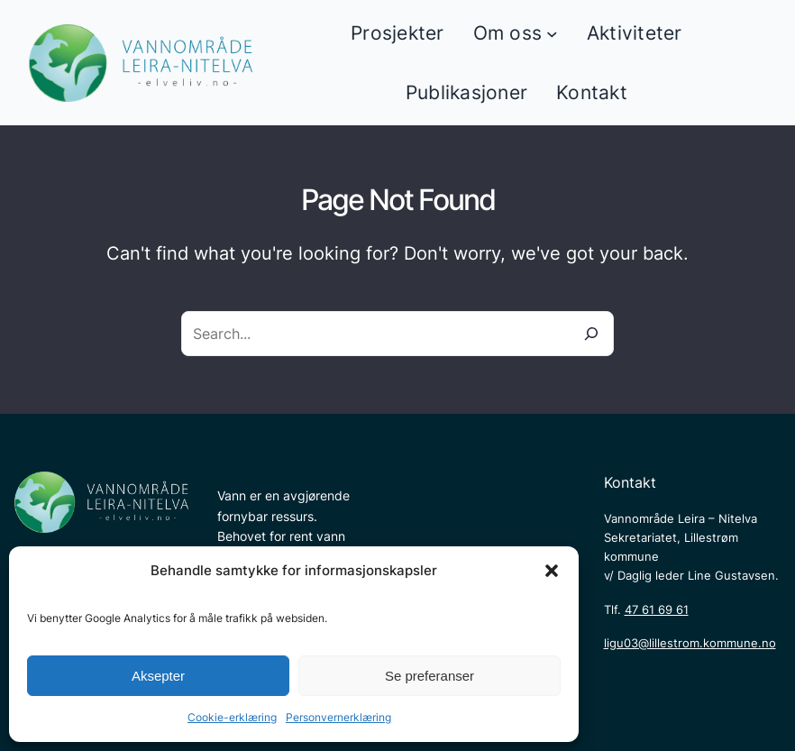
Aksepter (158, 675)
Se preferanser (429, 675)
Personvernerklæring (338, 717)
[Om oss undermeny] (552, 34)
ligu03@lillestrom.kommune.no (690, 643)
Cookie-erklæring (232, 717)
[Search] (591, 334)
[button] (552, 571)
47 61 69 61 (657, 609)
